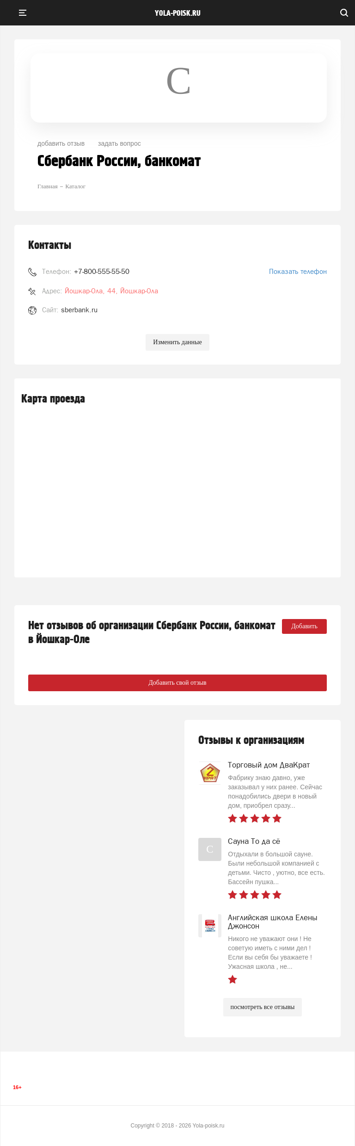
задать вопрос (119, 143)
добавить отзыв (61, 143)
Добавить (304, 626)
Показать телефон (298, 271)
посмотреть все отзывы (263, 1007)
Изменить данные (177, 342)
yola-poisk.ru (178, 13)
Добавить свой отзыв (177, 682)
